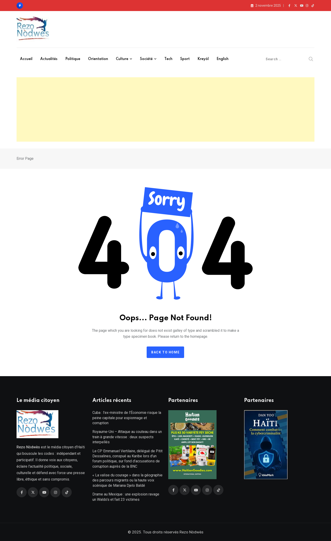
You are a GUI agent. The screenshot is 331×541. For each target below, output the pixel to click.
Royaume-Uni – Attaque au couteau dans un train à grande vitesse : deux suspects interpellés (127, 436)
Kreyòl (203, 59)
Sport (185, 59)
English (222, 59)
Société (146, 59)
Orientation (98, 59)
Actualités (48, 59)
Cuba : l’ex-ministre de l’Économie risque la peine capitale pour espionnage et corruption (126, 417)
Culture (122, 59)
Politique (72, 59)
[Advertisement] (165, 109)
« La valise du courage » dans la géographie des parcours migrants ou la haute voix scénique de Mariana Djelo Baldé (127, 480)
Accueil (26, 59)
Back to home (165, 352)
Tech (168, 59)
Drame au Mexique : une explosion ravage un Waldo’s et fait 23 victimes (125, 496)
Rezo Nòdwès (191, 532)
